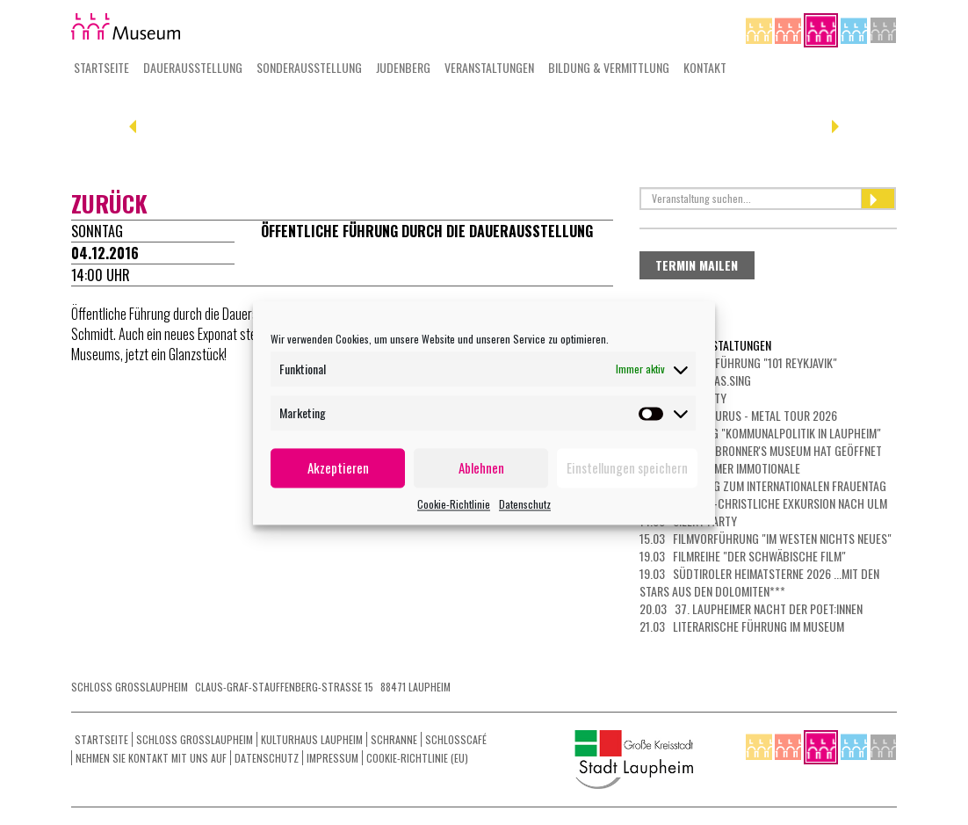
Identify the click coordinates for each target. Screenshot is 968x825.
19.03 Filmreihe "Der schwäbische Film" (742, 555)
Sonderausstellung (309, 67)
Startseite (101, 67)
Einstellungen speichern (627, 467)
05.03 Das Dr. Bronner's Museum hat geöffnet (760, 450)
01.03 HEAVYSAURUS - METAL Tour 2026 (738, 415)
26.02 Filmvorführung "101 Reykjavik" (738, 362)
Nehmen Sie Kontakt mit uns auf (151, 757)
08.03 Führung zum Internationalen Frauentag (762, 485)
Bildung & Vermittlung (608, 67)
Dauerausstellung (192, 67)
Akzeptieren (338, 467)
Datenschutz (525, 503)
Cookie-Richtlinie (453, 503)
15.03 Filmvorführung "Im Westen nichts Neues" (765, 538)
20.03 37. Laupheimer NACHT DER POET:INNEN (751, 608)
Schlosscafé (456, 739)
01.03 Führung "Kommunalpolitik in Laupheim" (760, 432)
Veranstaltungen (489, 67)
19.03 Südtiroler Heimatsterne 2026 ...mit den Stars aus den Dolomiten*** (759, 582)
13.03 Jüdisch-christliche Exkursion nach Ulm (763, 503)
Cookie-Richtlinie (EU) (417, 757)
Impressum (332, 757)
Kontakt (704, 67)
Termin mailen (696, 265)
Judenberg (403, 67)
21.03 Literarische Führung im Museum (741, 626)
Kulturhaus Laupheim (312, 739)
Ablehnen (481, 467)
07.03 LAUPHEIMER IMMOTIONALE (719, 468)
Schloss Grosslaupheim (194, 739)
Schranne (394, 739)
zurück (109, 203)
